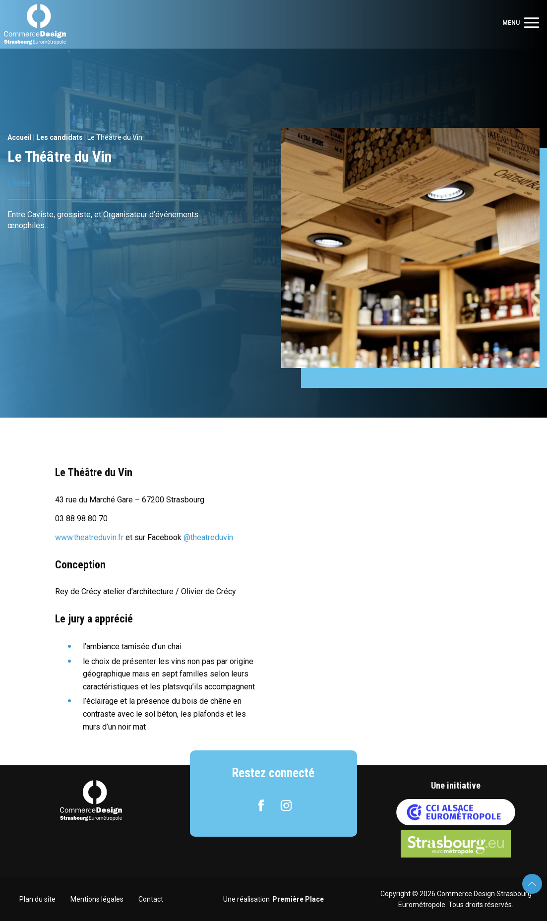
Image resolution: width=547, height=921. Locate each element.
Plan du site (37, 899)
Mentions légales (96, 899)
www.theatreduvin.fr (90, 537)
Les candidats (59, 137)
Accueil (19, 137)
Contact (150, 899)
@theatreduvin (208, 537)
